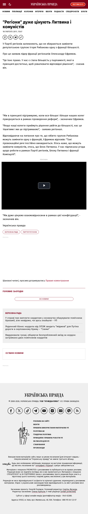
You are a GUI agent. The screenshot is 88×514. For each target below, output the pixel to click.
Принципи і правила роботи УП (48, 438)
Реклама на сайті (41, 421)
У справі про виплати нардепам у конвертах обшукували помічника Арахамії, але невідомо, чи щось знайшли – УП (43, 319)
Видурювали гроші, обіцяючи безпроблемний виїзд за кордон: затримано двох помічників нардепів (40, 336)
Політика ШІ (38, 431)
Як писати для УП (41, 441)
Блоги (84, 11)
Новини (6, 11)
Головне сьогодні (13, 291)
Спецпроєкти (72, 11)
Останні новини (14, 353)
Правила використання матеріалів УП (51, 428)
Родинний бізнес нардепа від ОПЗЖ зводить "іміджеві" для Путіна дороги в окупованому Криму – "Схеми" (42, 328)
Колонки (28, 11)
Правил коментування (57, 280)
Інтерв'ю (39, 11)
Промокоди (39, 448)
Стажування (39, 444)
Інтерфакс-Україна (44, 465)
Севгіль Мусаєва (70, 489)
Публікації (17, 11)
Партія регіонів (30, 232)
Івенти (49, 11)
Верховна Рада (11, 232)
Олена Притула (38, 491)
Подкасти (59, 11)
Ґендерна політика (42, 434)
